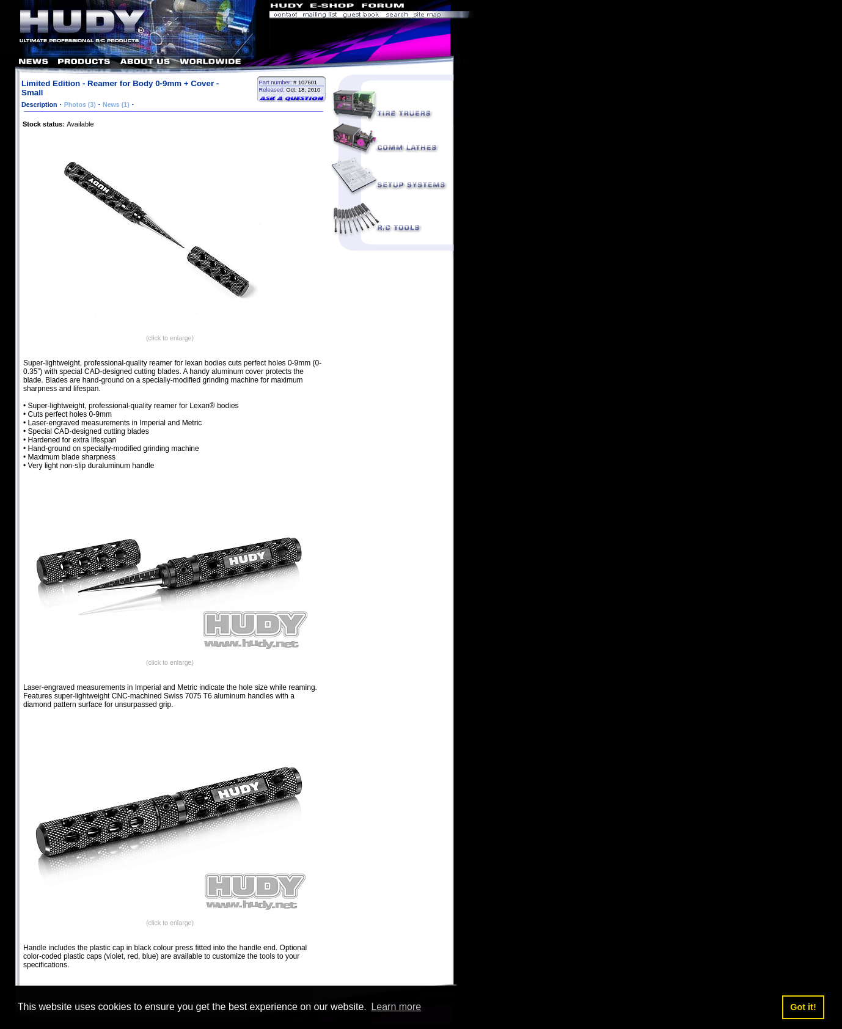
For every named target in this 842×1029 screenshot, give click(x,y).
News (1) (116, 104)
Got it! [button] (803, 1007)
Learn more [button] (396, 1007)
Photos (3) (80, 104)
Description (39, 104)
